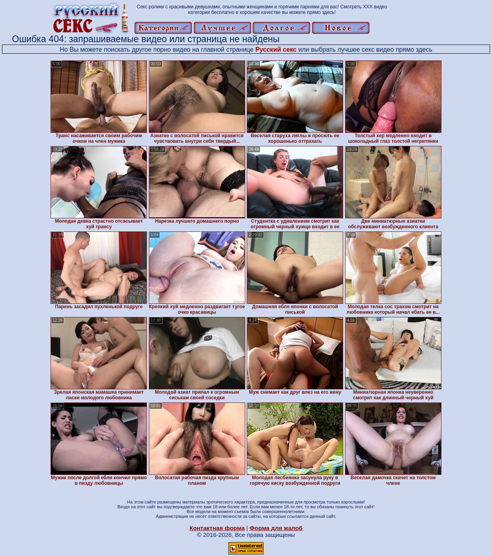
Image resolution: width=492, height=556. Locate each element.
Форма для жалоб (276, 528)
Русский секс (276, 49)
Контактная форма (217, 528)
